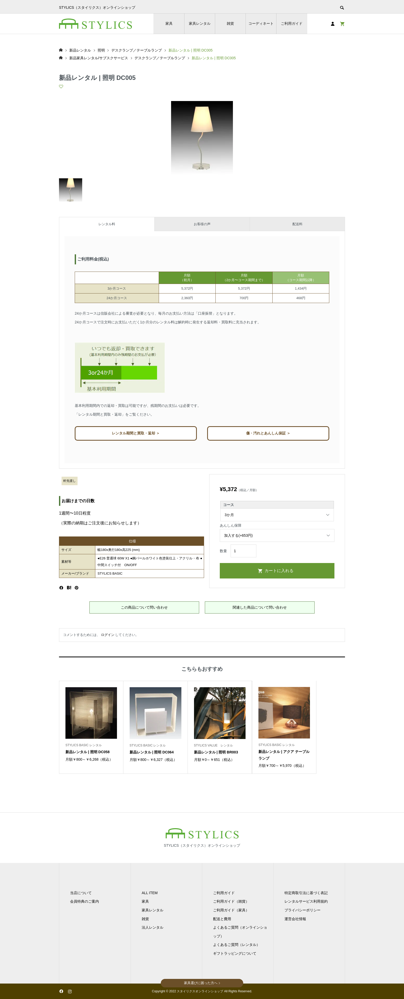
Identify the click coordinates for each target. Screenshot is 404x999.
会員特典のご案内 (84, 901)
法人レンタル (152, 927)
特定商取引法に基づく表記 (306, 893)
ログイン (107, 635)
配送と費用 (222, 919)
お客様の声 (202, 224)
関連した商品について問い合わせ (260, 607)
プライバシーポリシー (302, 910)
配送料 (297, 224)
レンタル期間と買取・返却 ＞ (136, 433)
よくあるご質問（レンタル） (236, 945)
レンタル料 (106, 224)
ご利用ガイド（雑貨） (231, 901)
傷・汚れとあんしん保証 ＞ (268, 433)
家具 (169, 23)
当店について (81, 893)
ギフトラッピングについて (234, 953)
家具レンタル (200, 23)
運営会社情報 (295, 919)
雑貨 (230, 23)
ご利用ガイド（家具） (231, 910)
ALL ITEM (150, 893)
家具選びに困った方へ (200, 983)
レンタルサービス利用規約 (306, 901)
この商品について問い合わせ (144, 607)
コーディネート (261, 23)
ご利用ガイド (291, 23)
